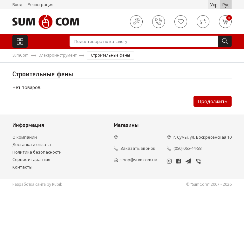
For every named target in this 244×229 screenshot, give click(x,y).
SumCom (20, 55)
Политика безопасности (37, 152)
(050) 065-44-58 (187, 148)
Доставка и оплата (31, 144)
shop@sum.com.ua (138, 160)
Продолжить (212, 101)
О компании (24, 137)
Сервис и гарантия (31, 159)
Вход (17, 4)
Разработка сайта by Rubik (37, 184)
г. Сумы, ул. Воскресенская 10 (202, 137)
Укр (214, 5)
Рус (225, 5)
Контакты (22, 167)
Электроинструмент (58, 55)
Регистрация (40, 4)
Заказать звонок (137, 148)
